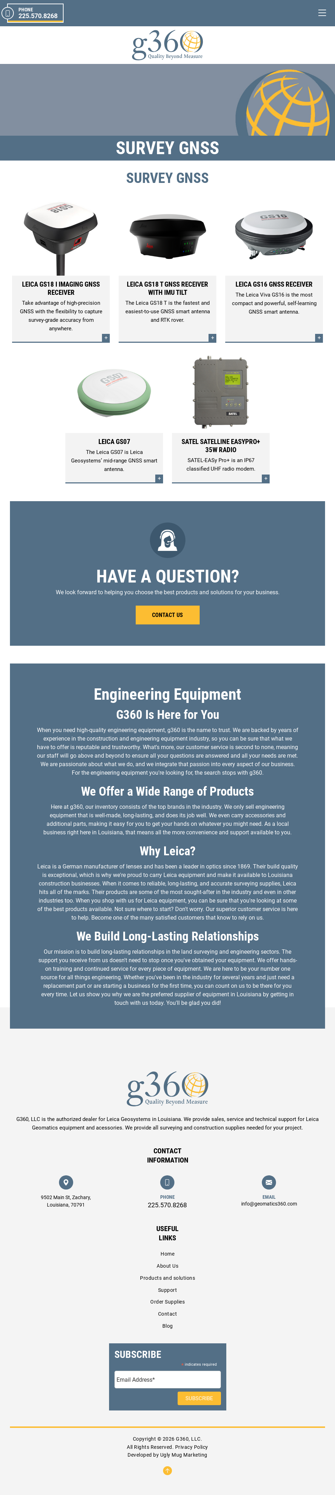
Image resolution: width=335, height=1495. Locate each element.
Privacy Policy (191, 1447)
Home (167, 1254)
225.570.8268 (167, 1205)
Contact (167, 1314)
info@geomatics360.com (269, 1204)
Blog (167, 1326)
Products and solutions (167, 1278)
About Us (167, 1266)
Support (167, 1290)
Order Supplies (167, 1302)
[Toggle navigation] (322, 13)
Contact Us (167, 615)
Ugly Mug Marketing (183, 1455)
